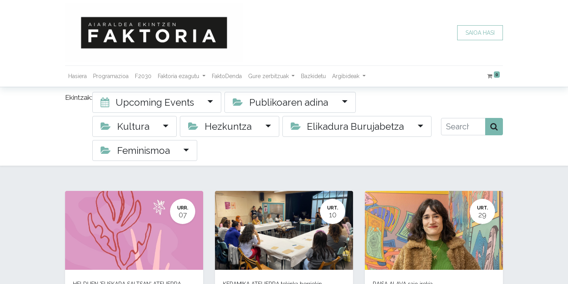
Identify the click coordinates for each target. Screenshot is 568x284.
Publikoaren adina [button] (282, 102)
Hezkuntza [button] (221, 126)
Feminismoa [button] (136, 150)
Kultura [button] (126, 126)
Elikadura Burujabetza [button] (349, 126)
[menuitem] (77, 76)
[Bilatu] (494, 126)
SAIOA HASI (480, 33)
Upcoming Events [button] (148, 102)
